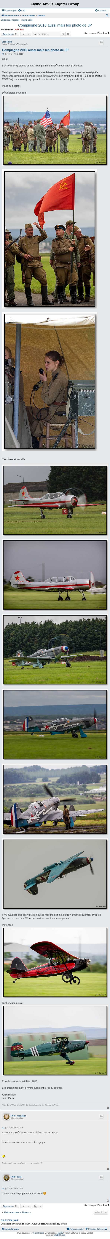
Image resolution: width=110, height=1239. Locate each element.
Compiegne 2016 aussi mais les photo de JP (55, 25)
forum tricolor (38, 1233)
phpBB (60, 1233)
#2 (3, 1128)
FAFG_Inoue (16, 1177)
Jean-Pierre (7, 42)
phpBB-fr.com (60, 1235)
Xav (22, 29)
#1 (3, 54)
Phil (17, 29)
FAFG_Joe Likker (18, 1116)
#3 (3, 1189)
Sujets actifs (26, 20)
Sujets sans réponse (10, 20)
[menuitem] (21, 10)
